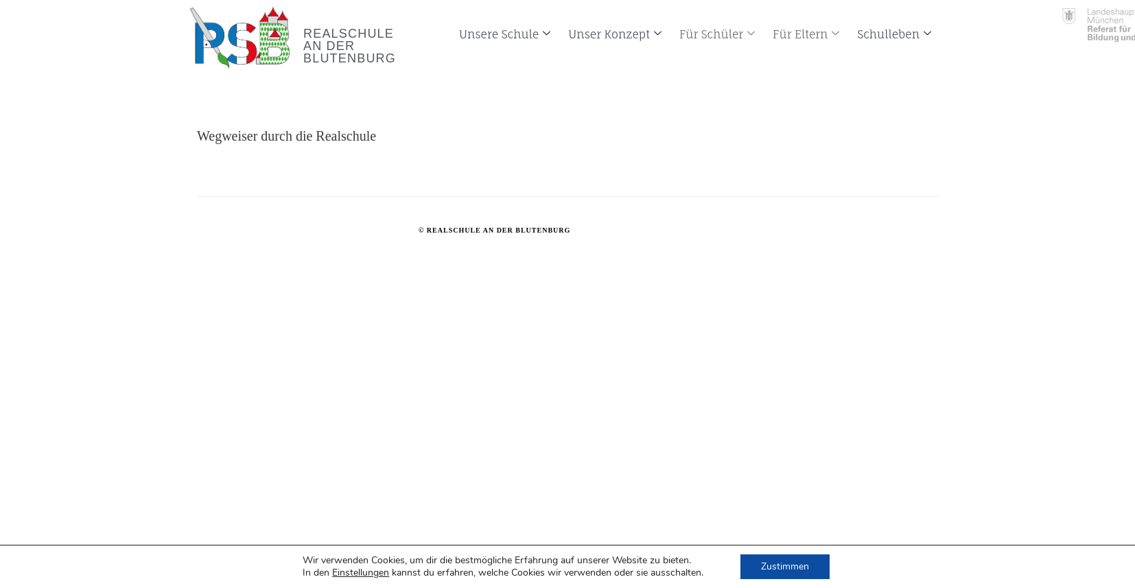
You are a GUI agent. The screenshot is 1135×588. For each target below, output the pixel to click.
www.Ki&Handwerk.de (668, 230)
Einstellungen (360, 573)
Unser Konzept (615, 34)
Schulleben (894, 34)
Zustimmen (785, 566)
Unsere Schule (504, 34)
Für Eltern (806, 34)
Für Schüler (717, 34)
